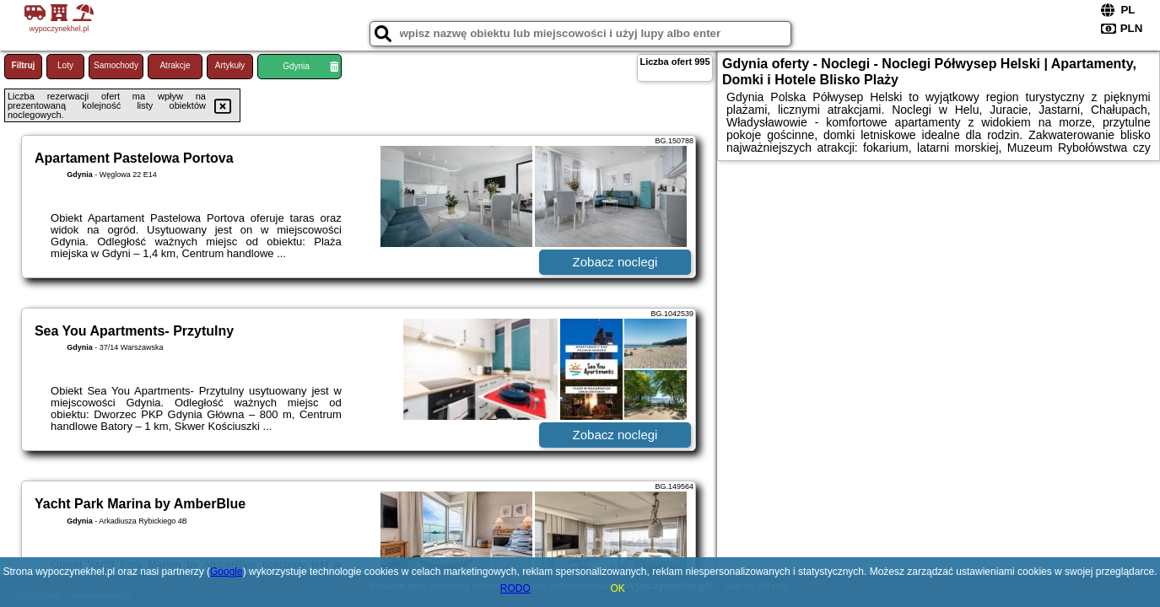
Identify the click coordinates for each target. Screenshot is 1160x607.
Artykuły (230, 65)
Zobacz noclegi (615, 262)
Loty (65, 65)
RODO (515, 588)
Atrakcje (174, 65)
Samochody (116, 65)
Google (226, 571)
